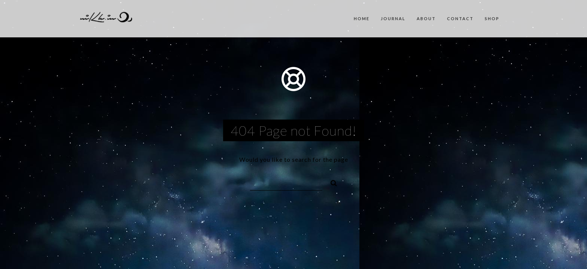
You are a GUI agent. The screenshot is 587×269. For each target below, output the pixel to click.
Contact (460, 18)
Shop (492, 18)
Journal (393, 18)
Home (361, 18)
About (426, 18)
